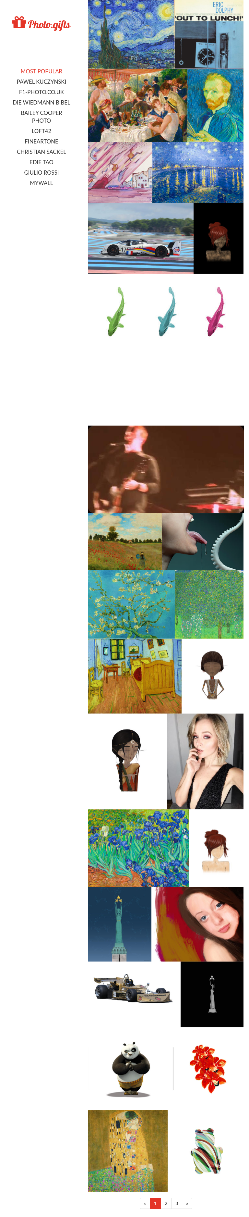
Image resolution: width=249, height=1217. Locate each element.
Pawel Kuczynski (41, 81)
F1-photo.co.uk (41, 92)
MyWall (41, 183)
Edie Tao (41, 162)
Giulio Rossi (41, 172)
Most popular (41, 71)
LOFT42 (41, 131)
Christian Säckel (41, 151)
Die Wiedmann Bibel (41, 102)
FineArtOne (41, 141)
